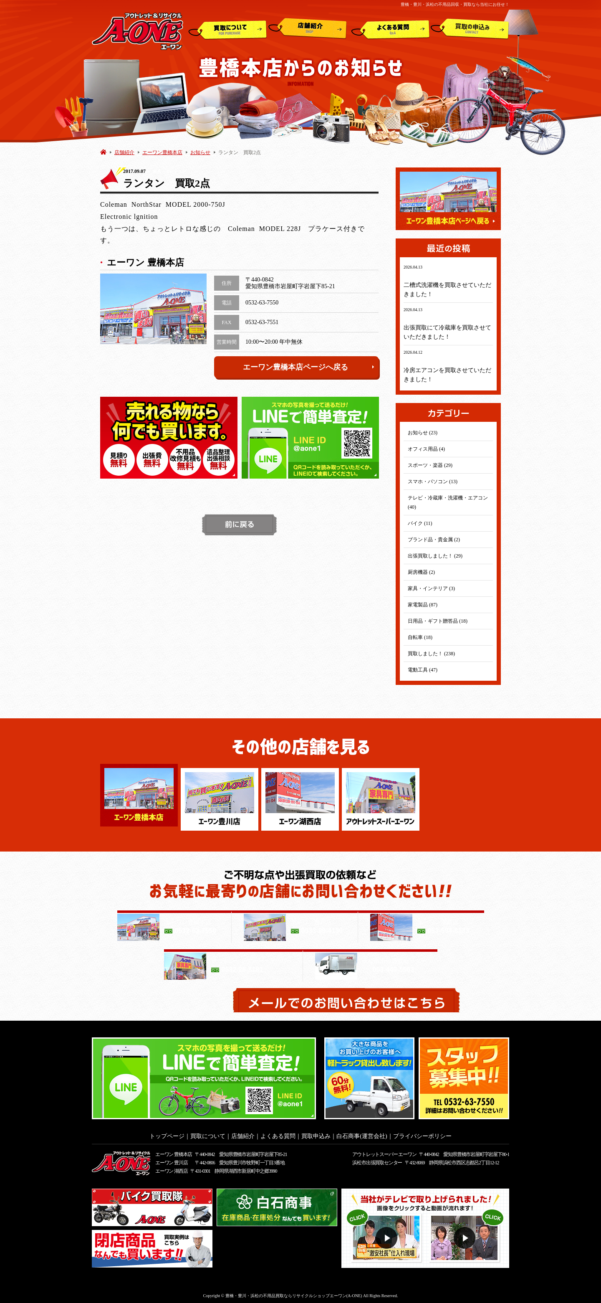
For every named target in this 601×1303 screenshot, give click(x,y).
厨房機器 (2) (421, 572)
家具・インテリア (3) (431, 588)
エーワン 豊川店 (171, 1160)
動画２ (465, 1235)
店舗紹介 (307, 29)
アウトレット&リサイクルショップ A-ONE (137, 30)
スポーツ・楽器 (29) (430, 465)
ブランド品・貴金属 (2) (434, 539)
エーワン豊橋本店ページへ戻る (309, 367)
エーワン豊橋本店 (162, 152)
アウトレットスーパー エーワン (384, 1152)
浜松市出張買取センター (377, 1160)
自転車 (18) (420, 637)
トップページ (166, 1134)
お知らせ (200, 152)
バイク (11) (420, 523)
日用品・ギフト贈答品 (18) (437, 621)
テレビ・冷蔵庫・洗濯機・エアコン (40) (448, 502)
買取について (227, 29)
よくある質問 (390, 29)
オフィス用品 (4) (426, 449)
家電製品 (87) (422, 605)
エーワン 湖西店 (171, 1168)
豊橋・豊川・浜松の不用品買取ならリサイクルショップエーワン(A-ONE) (293, 1293)
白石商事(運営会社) (361, 1134)
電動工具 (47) (422, 670)
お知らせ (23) (422, 433)
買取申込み (470, 29)
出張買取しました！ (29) (435, 556)
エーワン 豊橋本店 (173, 1152)
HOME (103, 152)
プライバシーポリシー (422, 1134)
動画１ (387, 1235)
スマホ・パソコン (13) (432, 481)
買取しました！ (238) (431, 654)
